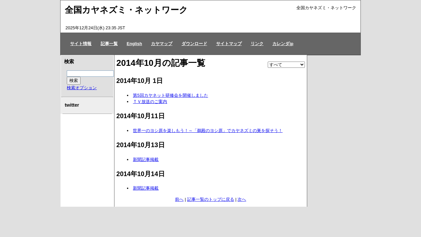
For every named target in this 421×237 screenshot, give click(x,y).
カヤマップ (161, 43)
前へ (179, 199)
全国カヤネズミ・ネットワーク (126, 10)
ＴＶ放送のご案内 (150, 101)
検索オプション (82, 87)
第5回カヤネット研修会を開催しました (170, 95)
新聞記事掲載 (146, 159)
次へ (241, 199)
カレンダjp (282, 43)
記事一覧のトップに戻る (210, 199)
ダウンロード (194, 43)
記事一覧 (109, 43)
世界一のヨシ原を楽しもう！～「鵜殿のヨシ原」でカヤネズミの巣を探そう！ (208, 130)
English (134, 43)
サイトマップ (229, 43)
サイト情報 (80, 43)
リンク (257, 43)
